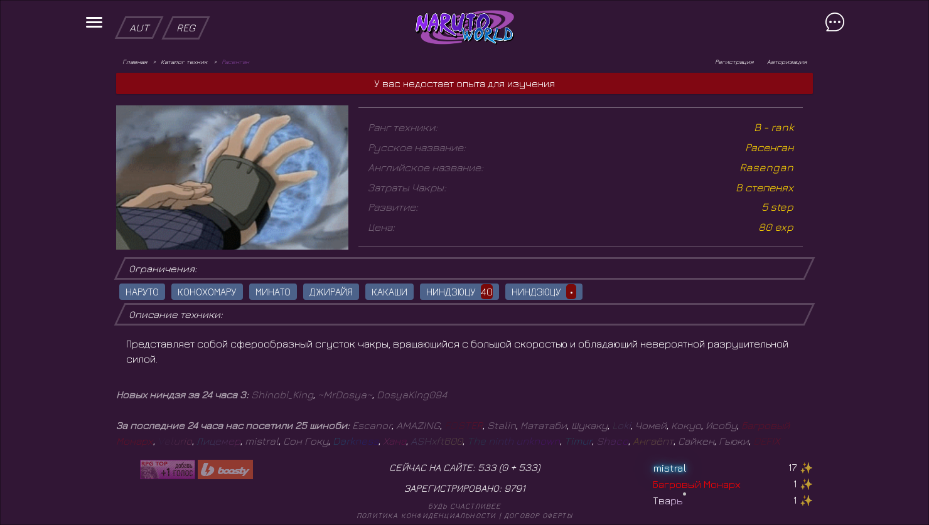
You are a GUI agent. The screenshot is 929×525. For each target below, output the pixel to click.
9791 (514, 488)
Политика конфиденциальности (426, 515)
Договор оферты (538, 515)
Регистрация (734, 61)
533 (527, 467)
